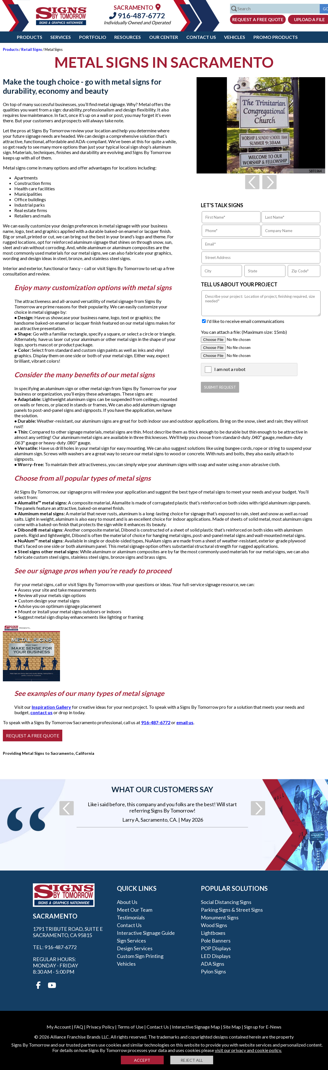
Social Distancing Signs (226, 902)
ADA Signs (212, 964)
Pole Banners (216, 940)
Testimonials (131, 917)
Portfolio (92, 37)
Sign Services (131, 940)
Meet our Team (134, 910)
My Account (59, 1026)
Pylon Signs (213, 971)
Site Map (232, 1026)
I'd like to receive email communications (245, 321)
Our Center (163, 37)
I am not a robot (229, 369)
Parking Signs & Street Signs (232, 910)
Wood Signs (214, 925)
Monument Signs (220, 917)
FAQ (78, 1026)
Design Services (135, 948)
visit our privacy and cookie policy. (248, 1050)
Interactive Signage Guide (146, 933)
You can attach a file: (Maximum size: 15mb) (244, 332)
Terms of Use (130, 1026)
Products (29, 37)
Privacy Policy (100, 1026)
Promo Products (275, 37)
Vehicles (234, 37)
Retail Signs (31, 49)
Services (60, 37)
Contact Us (201, 37)
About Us (127, 902)
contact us (41, 712)
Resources (127, 37)
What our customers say (162, 789)
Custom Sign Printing (140, 956)
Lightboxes (213, 933)
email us (184, 722)
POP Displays (216, 948)
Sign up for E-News (262, 1026)
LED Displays (216, 956)
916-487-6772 (137, 15)
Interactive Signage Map (196, 1026)
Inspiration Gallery (51, 707)
